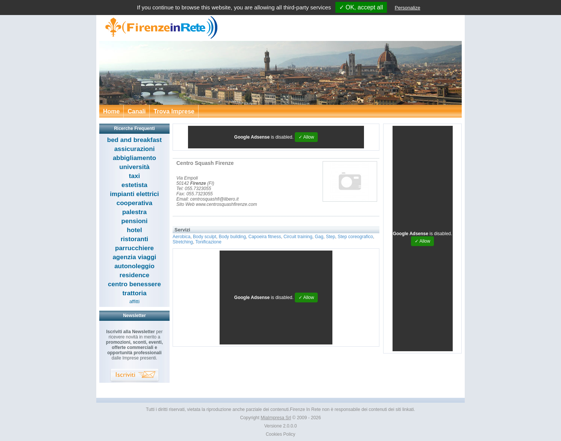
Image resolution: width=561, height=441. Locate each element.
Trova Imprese (173, 111)
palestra (134, 212)
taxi (134, 176)
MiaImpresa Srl (276, 417)
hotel (134, 230)
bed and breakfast (134, 139)
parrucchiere (134, 248)
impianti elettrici (134, 194)
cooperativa (134, 203)
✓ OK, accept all (361, 7)
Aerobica (181, 236)
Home (111, 111)
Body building (232, 236)
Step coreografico (355, 236)
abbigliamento (134, 158)
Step (330, 236)
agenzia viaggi (134, 257)
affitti (134, 301)
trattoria (134, 293)
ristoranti (135, 239)
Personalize (407, 8)
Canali (136, 111)
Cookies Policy (281, 434)
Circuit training (298, 236)
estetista (134, 185)
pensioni (134, 221)
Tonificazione (208, 242)
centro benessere (134, 284)
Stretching (183, 242)
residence (134, 275)
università (134, 167)
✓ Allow (306, 137)
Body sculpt (204, 236)
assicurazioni (134, 149)
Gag (319, 236)
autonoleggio (134, 266)
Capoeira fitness (265, 236)
